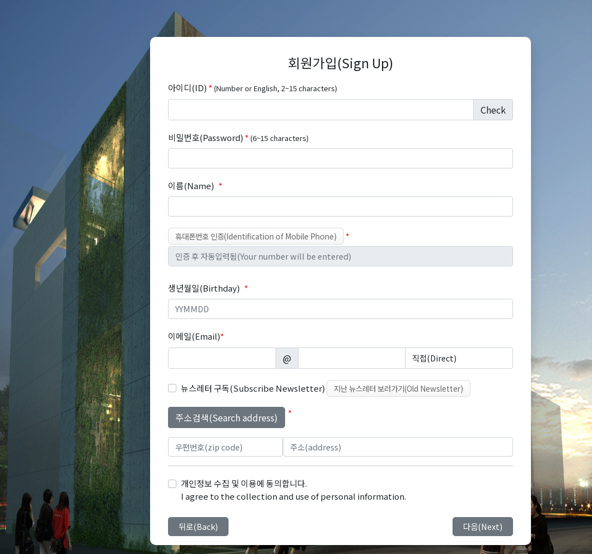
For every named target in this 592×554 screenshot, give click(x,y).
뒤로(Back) (198, 526)
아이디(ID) (252, 87)
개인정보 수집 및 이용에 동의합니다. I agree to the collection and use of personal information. (293, 489)
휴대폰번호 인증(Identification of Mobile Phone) (256, 236)
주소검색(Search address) (226, 417)
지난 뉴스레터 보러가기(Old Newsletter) (398, 388)
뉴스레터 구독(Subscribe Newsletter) (253, 388)
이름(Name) (191, 185)
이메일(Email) (196, 336)
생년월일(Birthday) (204, 288)
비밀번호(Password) (238, 137)
